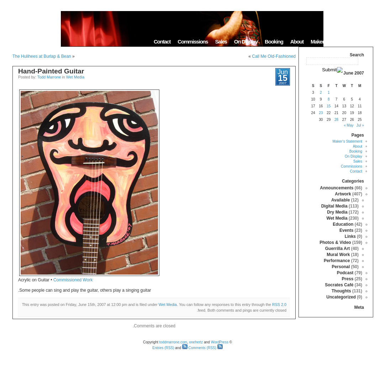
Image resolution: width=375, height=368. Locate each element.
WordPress (219, 342)
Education (343, 224)
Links (350, 236)
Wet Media (75, 77)
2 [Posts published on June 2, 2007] (321, 92)
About (296, 42)
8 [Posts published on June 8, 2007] (329, 99)
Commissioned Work (73, 279)
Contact (162, 42)
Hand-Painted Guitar (51, 71)
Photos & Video (335, 242)
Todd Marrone (49, 77)
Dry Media (337, 212)
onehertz (196, 342)
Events (346, 230)
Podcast (345, 272)
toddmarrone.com (173, 342)
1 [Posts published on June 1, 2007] (329, 92)
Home (364, 42)
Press (348, 278)
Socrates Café (339, 284)
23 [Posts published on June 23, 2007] (321, 113)
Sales (221, 42)
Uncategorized (341, 297)
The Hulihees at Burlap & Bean (41, 56)
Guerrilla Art (337, 248)
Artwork (343, 193)
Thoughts (341, 290)
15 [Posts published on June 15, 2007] (329, 106)
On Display (246, 42)
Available (340, 200)
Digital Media (334, 206)
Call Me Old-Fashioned (274, 56)
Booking (274, 42)
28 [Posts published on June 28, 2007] (336, 120)
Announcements (336, 187)
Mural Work (338, 254)
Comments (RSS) (199, 348)
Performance (337, 260)
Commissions (193, 42)
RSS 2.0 (279, 304)
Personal (341, 266)
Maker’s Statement (330, 42)
